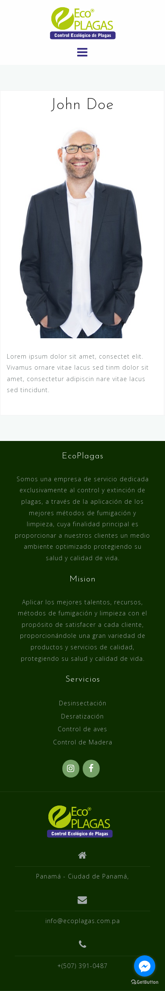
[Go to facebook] (144, 966)
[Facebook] (91, 769)
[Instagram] (70, 769)
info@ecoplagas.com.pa (82, 921)
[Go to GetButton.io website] (144, 982)
